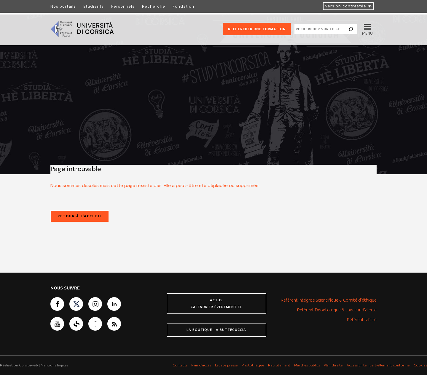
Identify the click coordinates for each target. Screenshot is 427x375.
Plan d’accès (201, 365)
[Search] (351, 29)
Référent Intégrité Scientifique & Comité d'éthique (329, 299)
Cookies (420, 365)
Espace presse (226, 365)
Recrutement (279, 365)
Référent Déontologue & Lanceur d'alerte (337, 309)
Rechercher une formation (257, 29)
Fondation (183, 6)
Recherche (153, 6)
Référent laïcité (362, 319)
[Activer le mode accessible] (348, 6)
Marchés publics (307, 365)
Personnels (123, 6)
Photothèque (253, 365)
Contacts (180, 365)
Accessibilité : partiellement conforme (378, 365)
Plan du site (333, 365)
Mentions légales (54, 365)
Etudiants (93, 6)
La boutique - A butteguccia (216, 329)
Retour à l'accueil (80, 216)
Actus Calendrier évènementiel (216, 303)
